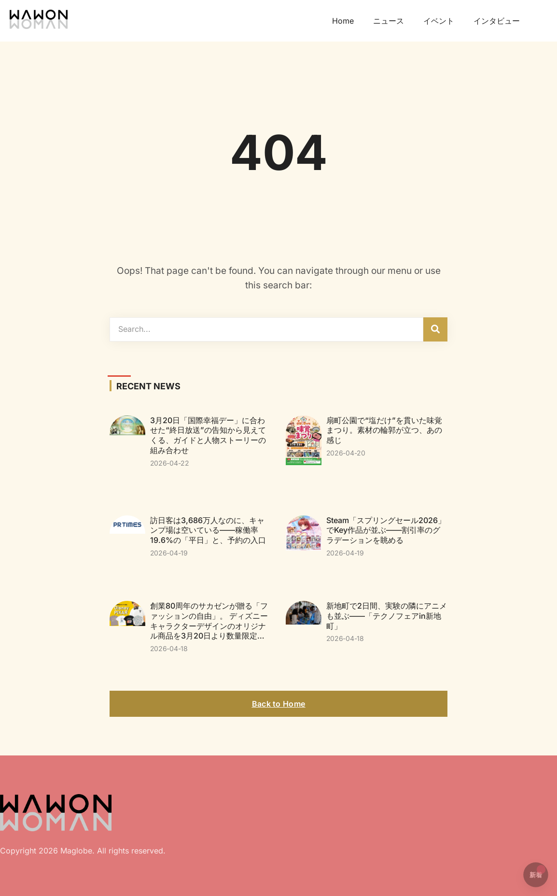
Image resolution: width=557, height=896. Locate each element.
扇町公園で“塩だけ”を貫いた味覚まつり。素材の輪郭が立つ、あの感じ (384, 430)
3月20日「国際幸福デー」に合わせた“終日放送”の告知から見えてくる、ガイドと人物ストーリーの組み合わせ (208, 435)
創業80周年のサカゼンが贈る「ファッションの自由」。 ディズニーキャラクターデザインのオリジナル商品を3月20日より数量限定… (209, 620)
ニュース (388, 21)
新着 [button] (537, 872)
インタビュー (496, 21)
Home (343, 21)
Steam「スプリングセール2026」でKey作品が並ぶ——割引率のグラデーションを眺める (386, 530)
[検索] (435, 329)
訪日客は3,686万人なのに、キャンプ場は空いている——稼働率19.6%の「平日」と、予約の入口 (208, 530)
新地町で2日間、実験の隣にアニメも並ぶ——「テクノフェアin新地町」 (386, 616)
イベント (438, 21)
